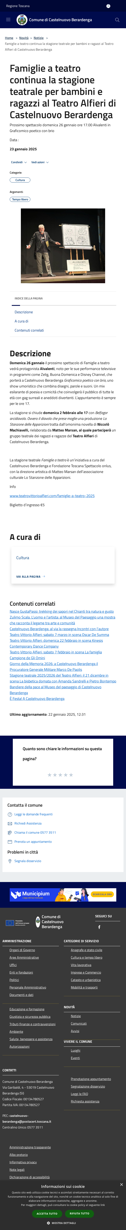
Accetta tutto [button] (47, 1213)
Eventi (75, 1057)
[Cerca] (117, 19)
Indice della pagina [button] (29, 298)
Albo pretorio (19, 1154)
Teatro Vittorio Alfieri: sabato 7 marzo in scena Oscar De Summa (59, 634)
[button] (63, 1223)
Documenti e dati (21, 994)
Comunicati (79, 1023)
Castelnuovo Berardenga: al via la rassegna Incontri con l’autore (59, 629)
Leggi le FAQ (79, 1093)
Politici (14, 979)
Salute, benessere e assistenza (31, 1038)
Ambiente (16, 1031)
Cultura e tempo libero (86, 957)
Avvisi (75, 1030)
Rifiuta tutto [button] (79, 1213)
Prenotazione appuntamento (91, 1078)
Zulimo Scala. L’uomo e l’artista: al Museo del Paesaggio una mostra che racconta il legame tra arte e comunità (62, 620)
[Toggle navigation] (8, 19)
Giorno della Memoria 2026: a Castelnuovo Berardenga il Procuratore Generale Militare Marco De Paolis (54, 666)
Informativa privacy (23, 1162)
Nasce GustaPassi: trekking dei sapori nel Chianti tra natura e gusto (62, 611)
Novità (24, 37)
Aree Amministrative (24, 957)
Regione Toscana (18, 5)
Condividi (19, 162)
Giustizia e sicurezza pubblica (30, 1016)
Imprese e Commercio (86, 972)
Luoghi (75, 1050)
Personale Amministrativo (28, 987)
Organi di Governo (22, 949)
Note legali (17, 1169)
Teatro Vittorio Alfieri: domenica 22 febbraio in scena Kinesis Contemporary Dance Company (56, 643)
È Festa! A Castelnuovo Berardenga (37, 698)
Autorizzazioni (20, 1046)
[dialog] (63, 1205)
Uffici (13, 964)
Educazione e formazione (27, 1009)
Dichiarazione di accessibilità (30, 1177)
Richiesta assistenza (85, 1101)
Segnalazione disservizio (88, 1086)
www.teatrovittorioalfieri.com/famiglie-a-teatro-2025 (52, 496)
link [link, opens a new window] (103, 1205)
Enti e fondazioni (21, 972)
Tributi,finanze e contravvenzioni (33, 1024)
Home (9, 37)
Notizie (39, 37)
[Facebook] (99, 927)
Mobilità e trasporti (84, 987)
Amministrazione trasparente (30, 1147)
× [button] (121, 1184)
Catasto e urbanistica (86, 979)
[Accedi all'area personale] (108, 6)
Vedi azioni (40, 162)
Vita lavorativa (81, 964)
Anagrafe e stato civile (86, 949)
